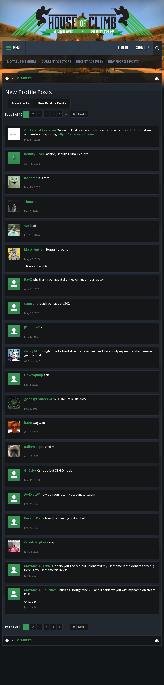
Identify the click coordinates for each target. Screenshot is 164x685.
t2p (27, 226)
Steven (30, 266)
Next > (82, 114)
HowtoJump (33, 375)
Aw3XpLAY (32, 494)
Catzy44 (30, 351)
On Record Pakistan (40, 130)
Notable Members (22, 61)
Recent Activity (89, 61)
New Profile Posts (123, 61)
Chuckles (49, 590)
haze (28, 423)
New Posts (20, 103)
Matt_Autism (34, 249)
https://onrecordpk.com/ (76, 134)
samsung (31, 303)
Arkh (46, 566)
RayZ (28, 279)
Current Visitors (56, 61)
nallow (29, 447)
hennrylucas (34, 154)
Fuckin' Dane (34, 518)
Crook (29, 542)
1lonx (28, 202)
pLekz (43, 542)
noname (30, 178)
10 (73, 114)
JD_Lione (31, 327)
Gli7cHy (30, 470)
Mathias (31, 566)
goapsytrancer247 (39, 399)
